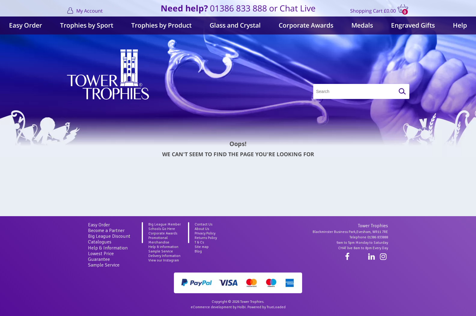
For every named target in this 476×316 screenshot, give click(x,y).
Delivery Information (164, 256)
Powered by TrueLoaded (266, 307)
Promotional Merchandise (158, 240)
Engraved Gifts (413, 25)
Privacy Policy (205, 233)
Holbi (241, 307)
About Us (202, 229)
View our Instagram (163, 260)
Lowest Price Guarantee (101, 256)
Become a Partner (106, 231)
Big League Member (164, 224)
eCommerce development (211, 307)
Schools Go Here (161, 229)
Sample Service (104, 265)
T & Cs (199, 242)
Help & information (163, 247)
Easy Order (25, 25)
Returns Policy (206, 238)
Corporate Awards (306, 25)
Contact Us (203, 224)
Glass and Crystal (235, 25)
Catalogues (99, 242)
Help (460, 25)
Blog (198, 251)
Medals (362, 25)
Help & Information (108, 248)
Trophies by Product (161, 25)
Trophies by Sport (86, 25)
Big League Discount (109, 236)
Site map (202, 247)
